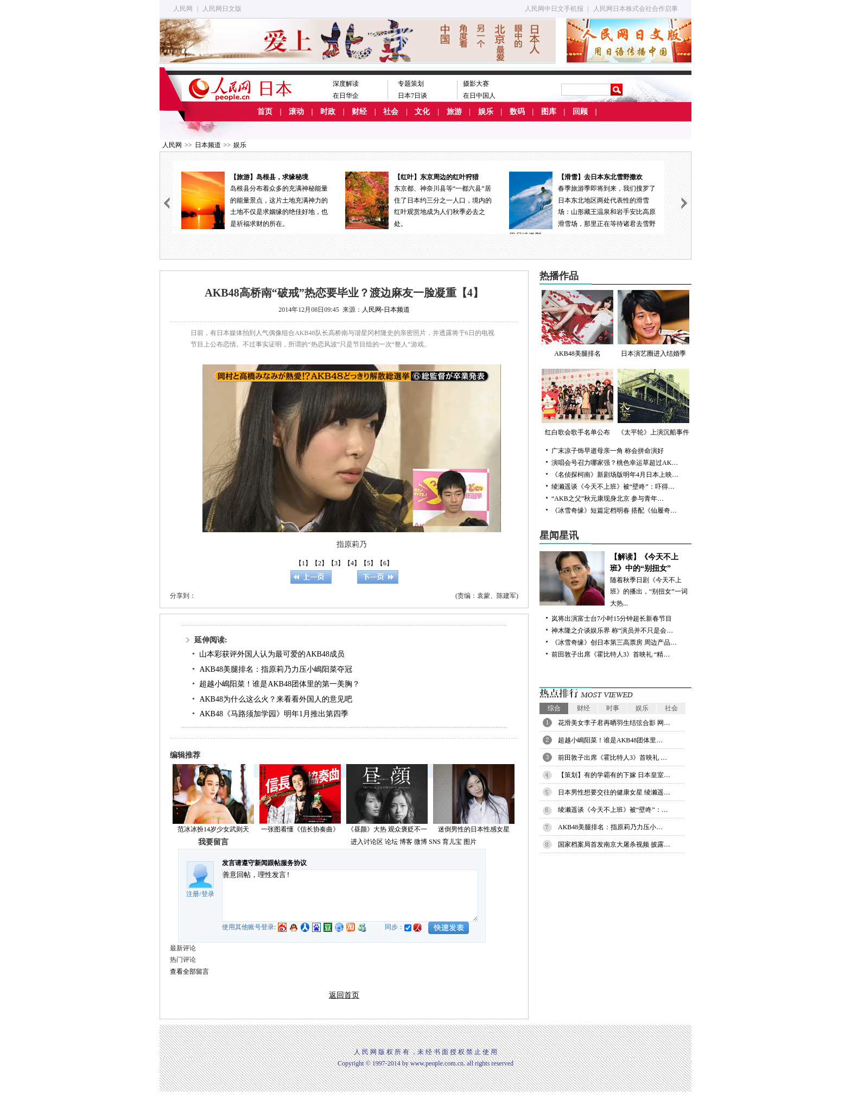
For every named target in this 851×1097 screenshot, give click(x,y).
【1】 (303, 563)
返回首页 (344, 995)
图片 (470, 842)
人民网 (183, 8)
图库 (548, 112)
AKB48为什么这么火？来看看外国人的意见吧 (275, 699)
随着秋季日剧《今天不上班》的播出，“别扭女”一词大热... (615, 579)
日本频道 (208, 145)
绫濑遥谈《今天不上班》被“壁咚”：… (613, 810)
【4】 (352, 563)
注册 (192, 894)
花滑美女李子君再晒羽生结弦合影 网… (614, 723)
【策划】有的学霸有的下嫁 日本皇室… (614, 775)
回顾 (580, 112)
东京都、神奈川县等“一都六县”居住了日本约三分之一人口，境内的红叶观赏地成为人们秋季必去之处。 (418, 200)
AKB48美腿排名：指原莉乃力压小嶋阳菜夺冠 (275, 669)
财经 (359, 112)
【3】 (336, 563)
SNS (435, 842)
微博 (420, 842)
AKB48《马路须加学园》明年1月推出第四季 (273, 714)
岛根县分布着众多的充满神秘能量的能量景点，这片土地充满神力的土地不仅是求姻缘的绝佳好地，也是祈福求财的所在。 (254, 200)
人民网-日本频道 (386, 309)
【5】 (368, 563)
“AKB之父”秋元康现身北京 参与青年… (607, 498)
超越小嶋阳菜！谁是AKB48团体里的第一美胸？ (279, 684)
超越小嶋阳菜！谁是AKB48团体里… (610, 740)
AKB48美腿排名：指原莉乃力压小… (610, 827)
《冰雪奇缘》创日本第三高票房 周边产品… (614, 642)
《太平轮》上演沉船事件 (653, 402)
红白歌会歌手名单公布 (577, 402)
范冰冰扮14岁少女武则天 (213, 829)
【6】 (385, 563)
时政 (327, 112)
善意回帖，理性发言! (350, 895)
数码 (517, 112)
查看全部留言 (189, 971)
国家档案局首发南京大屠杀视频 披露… (614, 844)
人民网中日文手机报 (554, 8)
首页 (264, 112)
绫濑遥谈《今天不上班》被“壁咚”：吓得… (613, 486)
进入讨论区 (367, 842)
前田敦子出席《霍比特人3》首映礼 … (612, 757)
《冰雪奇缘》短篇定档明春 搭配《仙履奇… (614, 510)
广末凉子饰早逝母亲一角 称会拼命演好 (607, 451)
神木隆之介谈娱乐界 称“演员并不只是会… (612, 630)
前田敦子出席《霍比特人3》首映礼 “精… (610, 654)
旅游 (454, 112)
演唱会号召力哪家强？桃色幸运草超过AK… (614, 462)
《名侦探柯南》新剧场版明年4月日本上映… (614, 474)
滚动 (296, 112)
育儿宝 (452, 842)
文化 (422, 112)
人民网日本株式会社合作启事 (635, 8)
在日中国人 (479, 95)
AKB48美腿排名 (577, 323)
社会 (390, 112)
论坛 (391, 842)
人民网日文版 (222, 8)
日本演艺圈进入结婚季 (653, 323)
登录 (207, 894)
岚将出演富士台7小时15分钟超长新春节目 (611, 618)
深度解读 (346, 83)
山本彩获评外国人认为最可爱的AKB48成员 (272, 654)
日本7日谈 (412, 95)
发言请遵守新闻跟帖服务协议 (264, 863)
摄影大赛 (476, 83)
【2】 (320, 563)
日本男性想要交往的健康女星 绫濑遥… (614, 792)
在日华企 (346, 95)
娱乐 (485, 112)
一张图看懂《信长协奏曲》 (300, 829)
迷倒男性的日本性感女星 (474, 829)
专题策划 (411, 83)
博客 (405, 842)
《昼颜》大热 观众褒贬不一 (387, 829)
